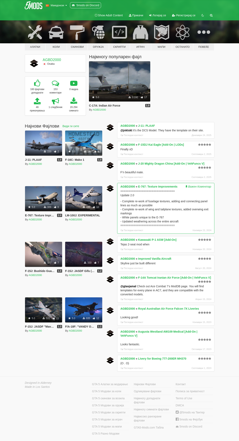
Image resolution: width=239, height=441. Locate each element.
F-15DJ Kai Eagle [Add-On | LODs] (161, 144)
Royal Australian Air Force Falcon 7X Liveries (168, 308)
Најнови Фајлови (145, 384)
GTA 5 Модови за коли (106, 391)
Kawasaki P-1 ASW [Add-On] (157, 239)
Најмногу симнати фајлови (151, 409)
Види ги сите (71, 126)
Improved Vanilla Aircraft (154, 258)
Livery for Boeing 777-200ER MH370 (162, 358)
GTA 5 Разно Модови (105, 433)
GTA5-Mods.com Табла (149, 427)
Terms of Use (184, 398)
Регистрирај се (183, 15)
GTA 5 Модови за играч (107, 419)
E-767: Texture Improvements (157, 186)
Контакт (181, 384)
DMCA (180, 405)
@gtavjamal (128, 286)
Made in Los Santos (37, 386)
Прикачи (136, 15)
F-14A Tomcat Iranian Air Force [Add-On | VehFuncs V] (174, 277)
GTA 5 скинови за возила (108, 398)
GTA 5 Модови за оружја (108, 405)
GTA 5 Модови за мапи (107, 426)
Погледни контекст (132, 135)
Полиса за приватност (190, 391)
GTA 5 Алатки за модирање (110, 384)
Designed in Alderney (38, 382)
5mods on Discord (189, 426)
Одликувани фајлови (147, 391)
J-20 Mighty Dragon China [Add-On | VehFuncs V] (171, 163)
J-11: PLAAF (146, 125)
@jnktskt (126, 130)
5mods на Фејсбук (189, 419)
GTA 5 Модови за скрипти (108, 412)
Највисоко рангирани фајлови (148, 418)
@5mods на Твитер (190, 412)
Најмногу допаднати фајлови (147, 400)
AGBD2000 (52, 60)
